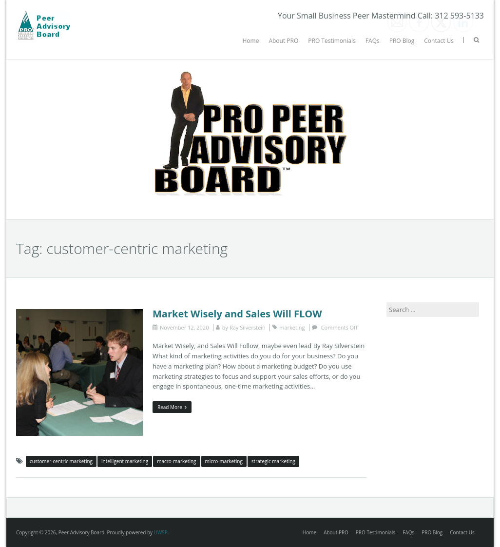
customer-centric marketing (61, 461)
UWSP (161, 532)
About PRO (283, 41)
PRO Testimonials (332, 41)
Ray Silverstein (248, 327)
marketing (292, 327)
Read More (172, 407)
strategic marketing (273, 461)
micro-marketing (224, 461)
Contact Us (439, 41)
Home (250, 41)
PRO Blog (402, 41)
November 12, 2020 (184, 327)
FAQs (372, 41)
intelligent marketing (124, 461)
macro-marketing (176, 461)
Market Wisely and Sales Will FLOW (237, 313)
